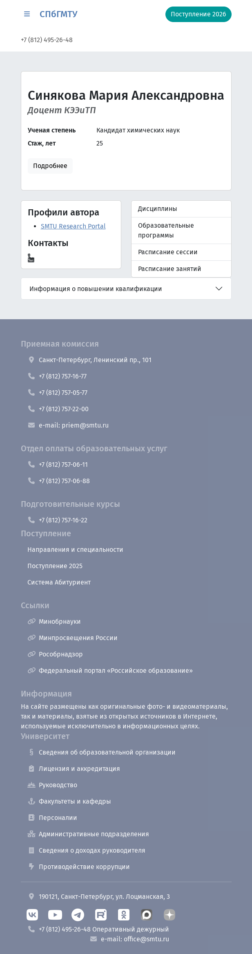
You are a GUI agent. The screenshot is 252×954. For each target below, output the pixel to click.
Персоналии (52, 818)
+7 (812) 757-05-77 (57, 392)
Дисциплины (157, 209)
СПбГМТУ (58, 14)
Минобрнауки (54, 621)
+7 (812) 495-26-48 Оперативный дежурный (98, 929)
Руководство (52, 785)
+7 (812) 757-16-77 (57, 376)
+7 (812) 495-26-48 (47, 40)
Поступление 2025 (55, 566)
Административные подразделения (88, 834)
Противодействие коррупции (78, 867)
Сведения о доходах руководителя (86, 850)
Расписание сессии (168, 252)
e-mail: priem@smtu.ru (68, 425)
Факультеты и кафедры (69, 801)
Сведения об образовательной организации (101, 752)
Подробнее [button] (50, 166)
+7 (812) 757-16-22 (57, 520)
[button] (27, 14)
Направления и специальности (75, 549)
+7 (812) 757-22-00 (58, 409)
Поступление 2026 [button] (198, 14)
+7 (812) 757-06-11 (57, 464)
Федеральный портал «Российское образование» (110, 670)
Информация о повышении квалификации (95, 289)
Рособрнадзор (55, 654)
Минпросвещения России (72, 638)
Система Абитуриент (59, 582)
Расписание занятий (169, 269)
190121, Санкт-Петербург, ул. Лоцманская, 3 (98, 896)
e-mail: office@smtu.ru (129, 939)
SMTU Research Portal (73, 226)
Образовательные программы (166, 230)
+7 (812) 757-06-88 (58, 481)
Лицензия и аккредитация (73, 769)
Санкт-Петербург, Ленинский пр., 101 (89, 360)
